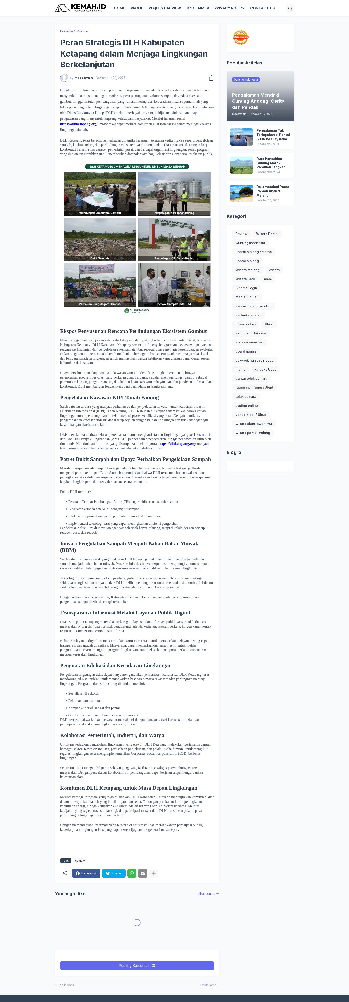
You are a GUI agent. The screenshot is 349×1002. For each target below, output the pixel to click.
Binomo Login (246, 288)
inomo (240, 369)
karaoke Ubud (265, 369)
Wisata (274, 270)
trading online (247, 405)
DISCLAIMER (198, 8)
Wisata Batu (245, 279)
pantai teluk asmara (251, 378)
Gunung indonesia (250, 243)
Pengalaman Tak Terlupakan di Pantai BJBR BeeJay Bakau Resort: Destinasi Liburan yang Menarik (273, 134)
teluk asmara (246, 396)
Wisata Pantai (267, 234)
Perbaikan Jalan (249, 315)
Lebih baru (66, 985)
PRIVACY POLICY (229, 8)
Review (82, 31)
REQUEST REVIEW (165, 8)
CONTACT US (262, 8)
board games (246, 351)
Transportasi (246, 324)
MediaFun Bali (247, 297)
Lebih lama (208, 985)
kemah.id (67, 90)
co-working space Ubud (255, 360)
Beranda (66, 31)
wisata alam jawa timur (254, 424)
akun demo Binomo (251, 333)
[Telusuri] (290, 8)
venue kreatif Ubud (251, 415)
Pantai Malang (247, 261)
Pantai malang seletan (253, 306)
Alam (268, 279)
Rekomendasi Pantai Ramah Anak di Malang (273, 191)
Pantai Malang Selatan (254, 252)
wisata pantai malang (253, 433)
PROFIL (137, 8)
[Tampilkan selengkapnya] (153, 873)
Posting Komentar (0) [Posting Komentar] (137, 965)
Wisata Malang (248, 270)
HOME (119, 8)
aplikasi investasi (250, 342)
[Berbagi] (210, 78)
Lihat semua (206, 893)
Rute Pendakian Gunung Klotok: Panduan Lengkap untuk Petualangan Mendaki (271, 163)
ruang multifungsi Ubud (254, 387)
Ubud (269, 324)
